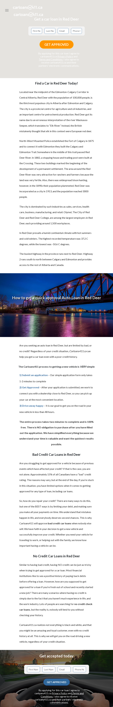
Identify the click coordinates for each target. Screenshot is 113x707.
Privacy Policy (65, 56)
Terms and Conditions (51, 59)
